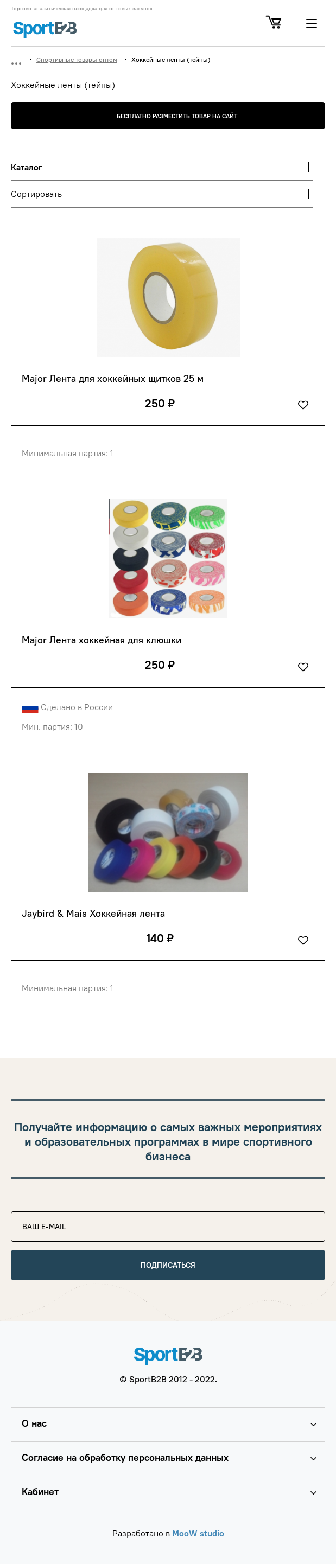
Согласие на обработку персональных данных (125, 1457)
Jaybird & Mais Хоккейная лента (93, 913)
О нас (34, 1423)
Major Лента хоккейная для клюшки (101, 640)
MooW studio (198, 1533)
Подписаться (168, 1265)
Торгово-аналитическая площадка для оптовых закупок (82, 8)
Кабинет (40, 1491)
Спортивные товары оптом (76, 59)
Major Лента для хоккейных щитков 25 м (113, 378)
